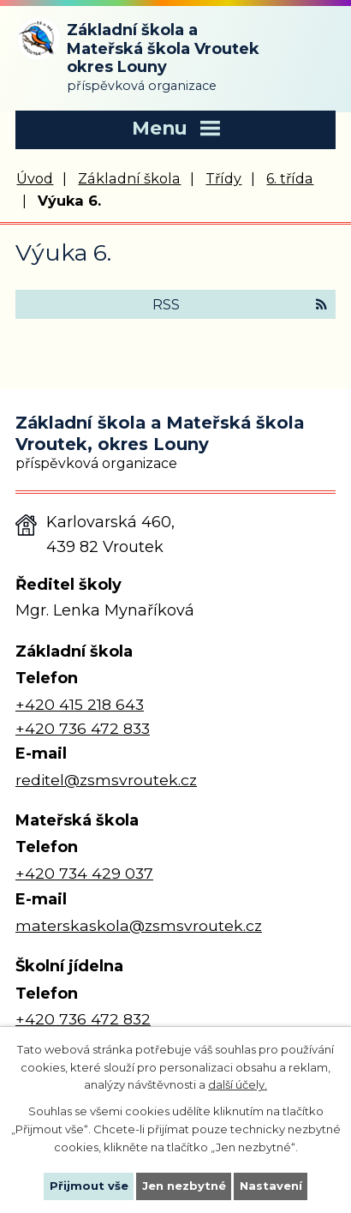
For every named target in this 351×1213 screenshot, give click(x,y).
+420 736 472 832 (83, 1019)
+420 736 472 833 (82, 728)
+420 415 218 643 (79, 704)
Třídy (223, 178)
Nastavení (271, 1185)
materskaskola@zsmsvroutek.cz (138, 925)
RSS (239, 304)
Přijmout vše (89, 1185)
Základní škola (129, 178)
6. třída (289, 178)
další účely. (237, 1084)
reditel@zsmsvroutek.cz (106, 780)
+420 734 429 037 (84, 873)
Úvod (34, 178)
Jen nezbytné (184, 1185)
